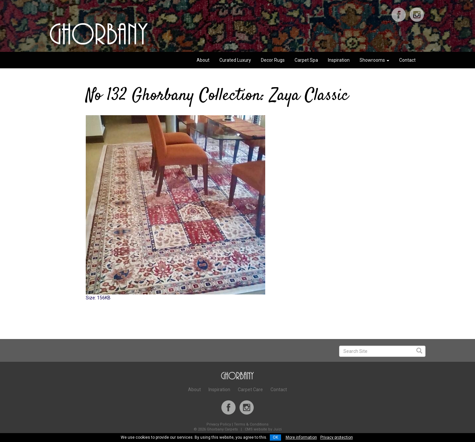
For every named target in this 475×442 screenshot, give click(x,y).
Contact (407, 60)
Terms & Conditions (251, 424)
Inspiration (339, 60)
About (203, 60)
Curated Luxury (235, 60)
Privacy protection (336, 437)
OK (275, 437)
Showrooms (374, 60)
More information (301, 437)
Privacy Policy (218, 424)
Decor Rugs (273, 60)
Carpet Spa (306, 60)
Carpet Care (250, 389)
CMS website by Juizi (263, 429)
